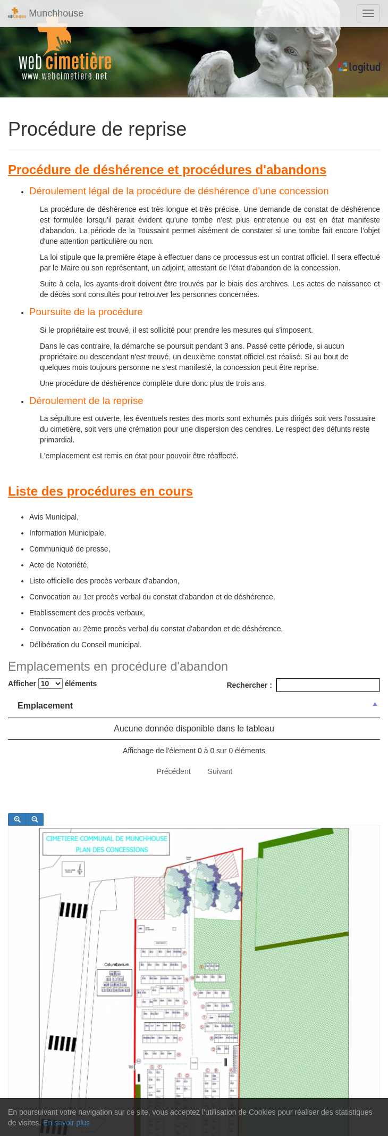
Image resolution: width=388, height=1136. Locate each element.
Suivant (220, 771)
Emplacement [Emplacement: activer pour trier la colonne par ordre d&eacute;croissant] (45, 705)
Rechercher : (303, 685)
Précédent (174, 771)
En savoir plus (66, 1122)
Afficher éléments (52, 683)
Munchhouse (45, 13)
